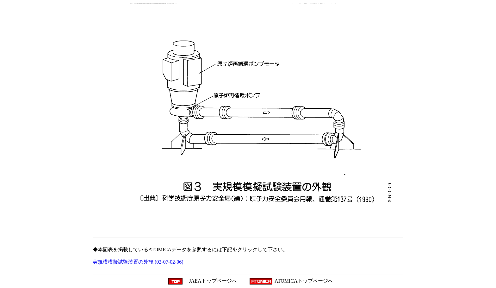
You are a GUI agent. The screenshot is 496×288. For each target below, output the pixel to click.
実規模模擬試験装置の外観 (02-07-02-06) (138, 262)
